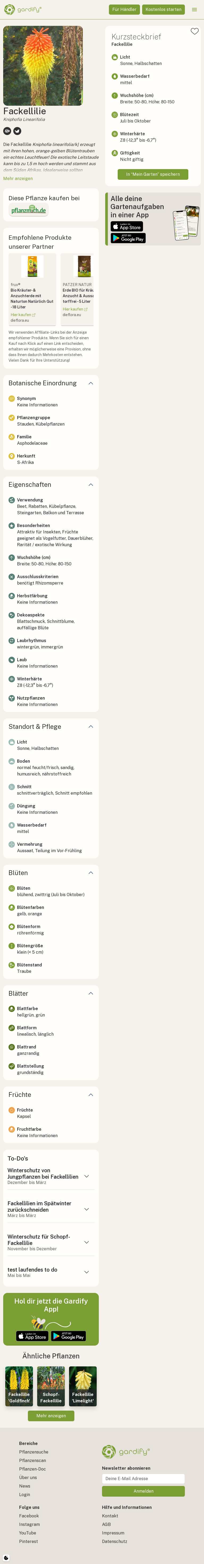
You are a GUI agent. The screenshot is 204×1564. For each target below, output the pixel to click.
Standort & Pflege (34, 726)
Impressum (113, 1533)
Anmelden (144, 1491)
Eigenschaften (29, 484)
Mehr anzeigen (51, 1415)
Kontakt (110, 1515)
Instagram (29, 1524)
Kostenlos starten (163, 9)
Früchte (19, 1094)
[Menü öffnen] (194, 9)
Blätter (18, 993)
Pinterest (28, 1541)
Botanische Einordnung (42, 383)
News (24, 1486)
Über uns (28, 1477)
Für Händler (124, 9)
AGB (106, 1524)
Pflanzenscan (32, 1460)
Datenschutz (114, 1541)
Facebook (29, 1515)
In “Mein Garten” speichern (153, 174)
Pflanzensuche (33, 1452)
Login (24, 1494)
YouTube (27, 1533)
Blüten (18, 872)
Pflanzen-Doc (32, 1469)
